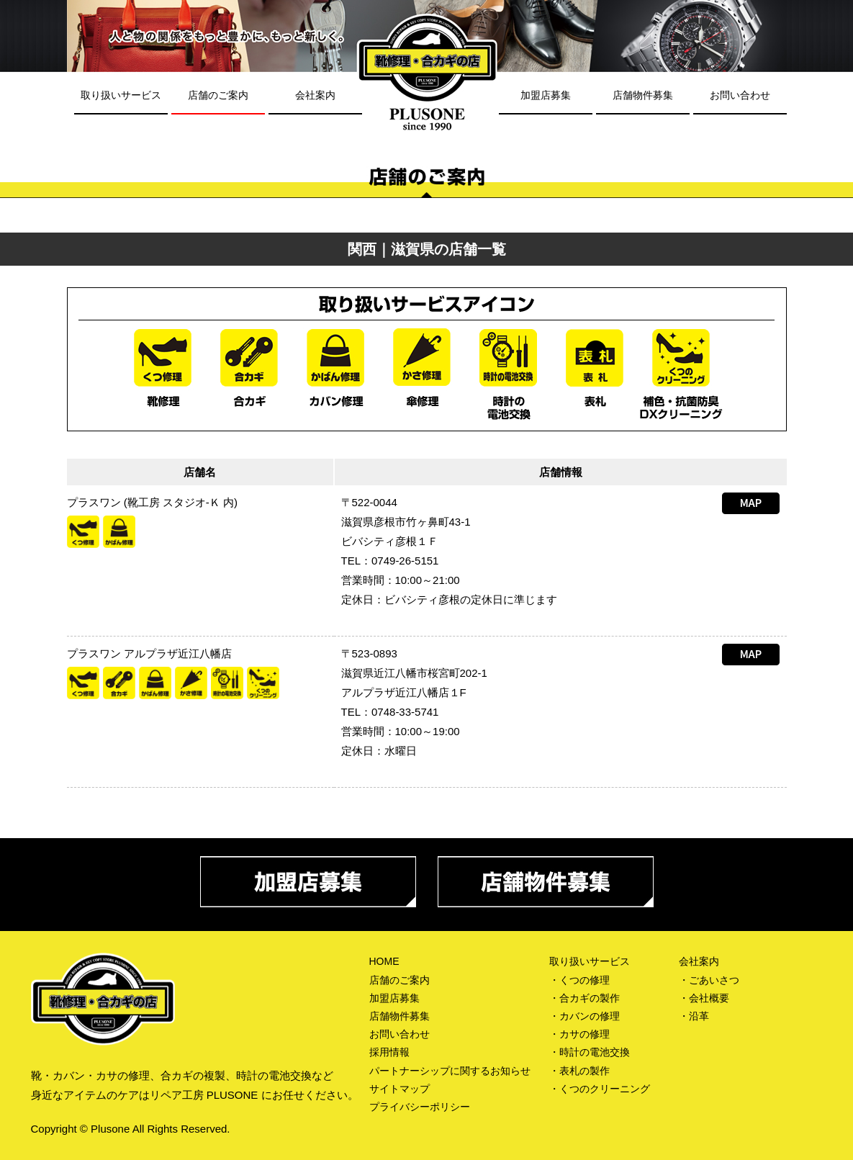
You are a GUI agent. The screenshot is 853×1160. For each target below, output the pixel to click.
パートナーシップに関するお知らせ (450, 1070)
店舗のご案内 (218, 95)
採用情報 (389, 1052)
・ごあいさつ (709, 980)
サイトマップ (399, 1088)
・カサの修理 (579, 1034)
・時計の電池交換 (589, 1052)
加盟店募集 (545, 95)
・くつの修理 (579, 980)
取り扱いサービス (121, 95)
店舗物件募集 (643, 95)
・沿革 (694, 1016)
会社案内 (315, 95)
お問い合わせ (740, 95)
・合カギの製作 (584, 998)
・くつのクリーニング (599, 1088)
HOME (384, 961)
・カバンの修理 (584, 1016)
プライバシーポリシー (419, 1106)
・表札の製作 (579, 1070)
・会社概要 (704, 998)
